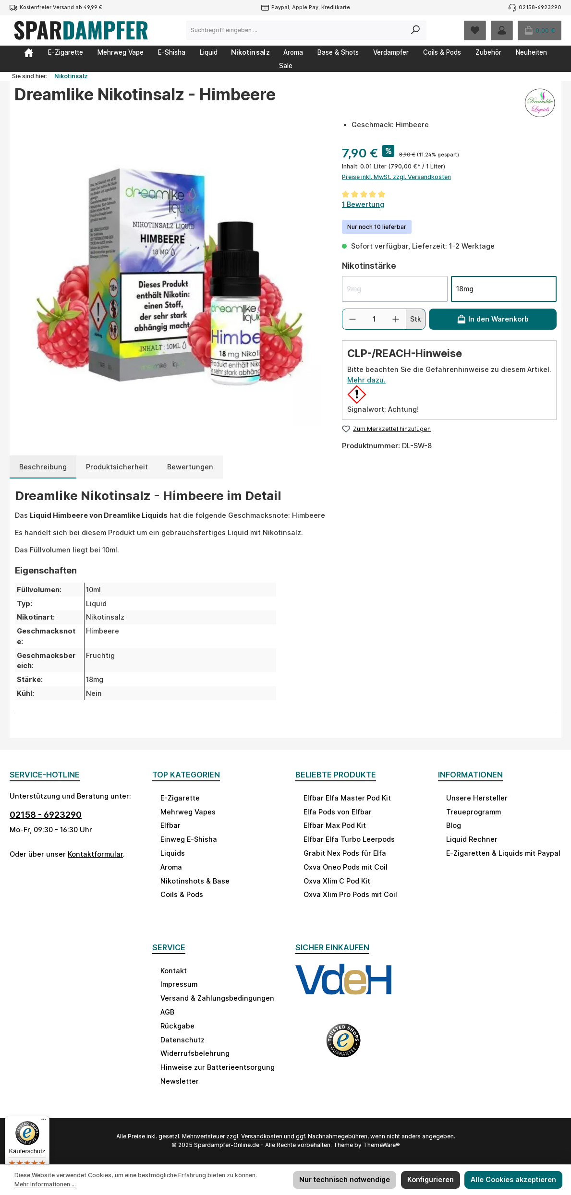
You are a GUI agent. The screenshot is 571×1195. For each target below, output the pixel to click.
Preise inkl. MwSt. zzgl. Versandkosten (396, 176)
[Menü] (43, 1121)
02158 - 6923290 (46, 815)
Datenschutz (182, 1040)
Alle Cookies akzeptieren (513, 1179)
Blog (453, 825)
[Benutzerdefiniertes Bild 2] (343, 1046)
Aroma (171, 867)
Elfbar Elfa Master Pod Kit (347, 798)
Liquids (172, 853)
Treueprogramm (473, 812)
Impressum (178, 984)
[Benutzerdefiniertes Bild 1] (343, 988)
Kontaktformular (95, 854)
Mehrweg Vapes (188, 812)
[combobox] (295, 30)
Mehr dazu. (366, 380)
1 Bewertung (363, 204)
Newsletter (179, 1081)
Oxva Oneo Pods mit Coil (346, 867)
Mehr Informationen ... (45, 1184)
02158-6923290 (540, 7)
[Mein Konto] (502, 30)
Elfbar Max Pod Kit (335, 825)
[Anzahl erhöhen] (396, 319)
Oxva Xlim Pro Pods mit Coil (350, 894)
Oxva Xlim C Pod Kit (337, 881)
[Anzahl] (374, 319)
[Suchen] (415, 30)
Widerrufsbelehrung (195, 1053)
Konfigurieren (430, 1179)
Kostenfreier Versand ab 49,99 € (61, 7)
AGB (167, 1012)
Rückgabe (177, 1026)
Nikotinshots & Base (195, 881)
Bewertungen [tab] (190, 467)
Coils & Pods (181, 894)
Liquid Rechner (472, 839)
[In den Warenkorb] (493, 319)
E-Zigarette (180, 798)
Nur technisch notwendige (344, 1179)
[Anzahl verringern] (352, 319)
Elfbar (170, 825)
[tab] (43, 466)
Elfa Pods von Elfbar (338, 812)
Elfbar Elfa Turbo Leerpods (349, 839)
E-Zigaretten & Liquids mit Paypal (503, 853)
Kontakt (173, 971)
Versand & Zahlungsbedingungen (217, 998)
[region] (168, 273)
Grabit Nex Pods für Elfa (345, 853)
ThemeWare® (381, 1145)
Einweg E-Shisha (188, 839)
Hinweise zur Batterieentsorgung (217, 1067)
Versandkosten (261, 1136)
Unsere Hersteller (477, 798)
